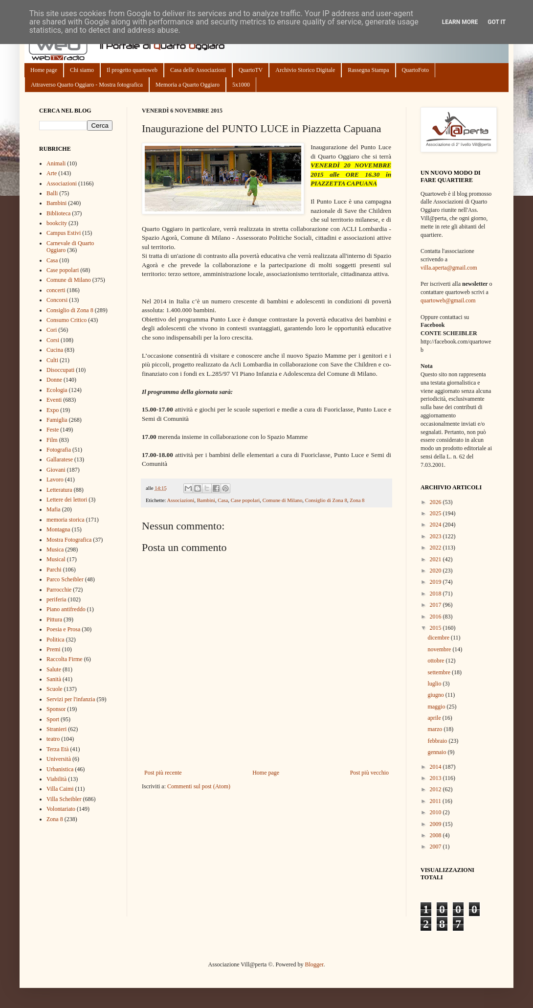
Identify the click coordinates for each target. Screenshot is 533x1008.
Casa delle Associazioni (198, 70)
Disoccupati (60, 370)
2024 (436, 524)
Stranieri (56, 729)
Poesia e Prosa (63, 629)
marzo (435, 729)
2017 (436, 604)
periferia (56, 599)
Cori (51, 329)
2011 (436, 801)
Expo (52, 410)
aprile (434, 717)
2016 (436, 616)
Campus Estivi (63, 232)
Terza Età (57, 749)
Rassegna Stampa (368, 70)
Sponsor (56, 709)
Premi (53, 649)
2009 (436, 824)
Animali (56, 163)
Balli (52, 193)
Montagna (58, 529)
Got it (497, 22)
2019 (436, 581)
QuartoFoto (415, 70)
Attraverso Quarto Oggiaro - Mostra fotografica (87, 84)
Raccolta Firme (64, 659)
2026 (436, 502)
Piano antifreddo (66, 609)
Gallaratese (59, 459)
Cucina (54, 349)
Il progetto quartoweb (132, 70)
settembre (439, 672)
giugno (436, 694)
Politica (55, 639)
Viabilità (56, 779)
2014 (436, 766)
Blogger (314, 964)
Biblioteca (58, 213)
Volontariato (60, 808)
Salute (53, 669)
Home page (43, 70)
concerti (56, 290)
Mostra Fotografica (68, 539)
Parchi (54, 569)
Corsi (52, 340)
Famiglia (56, 419)
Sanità (53, 679)
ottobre (436, 660)
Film (52, 439)
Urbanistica (59, 769)
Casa (223, 500)
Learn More (460, 22)
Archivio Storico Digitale (305, 70)
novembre (439, 649)
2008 (436, 835)
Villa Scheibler (64, 799)
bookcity (56, 223)
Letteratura (59, 489)
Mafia (53, 509)
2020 (436, 570)
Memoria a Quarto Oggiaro (187, 84)
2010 (436, 812)
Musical (56, 559)
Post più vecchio (369, 772)
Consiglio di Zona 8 (326, 500)
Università (58, 759)
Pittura (54, 619)
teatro (53, 738)
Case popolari (245, 500)
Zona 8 (357, 500)
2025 (436, 513)
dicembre (439, 637)
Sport (52, 719)
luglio (435, 683)
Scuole (54, 689)
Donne (54, 379)
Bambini (206, 500)
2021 (436, 559)
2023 (436, 536)
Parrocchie (58, 589)
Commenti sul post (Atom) (198, 786)
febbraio (437, 740)
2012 (436, 789)
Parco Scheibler (65, 579)
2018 (436, 593)
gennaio (437, 752)
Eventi (54, 399)
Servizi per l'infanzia (70, 699)
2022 (436, 547)
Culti (52, 360)
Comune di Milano (283, 500)
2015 (436, 627)
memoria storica (65, 519)
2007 (436, 846)
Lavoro (55, 479)
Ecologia (56, 390)
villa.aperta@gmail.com (449, 267)
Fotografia (58, 449)
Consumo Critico (66, 320)
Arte (51, 173)
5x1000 (241, 84)
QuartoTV (251, 70)
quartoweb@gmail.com (448, 300)
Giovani (56, 469)
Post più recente (163, 772)
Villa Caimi (60, 788)
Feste (52, 429)
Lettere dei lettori (66, 499)
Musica (55, 549)
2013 (436, 778)
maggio (436, 706)
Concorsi (56, 300)
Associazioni (180, 500)
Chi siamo (82, 70)
